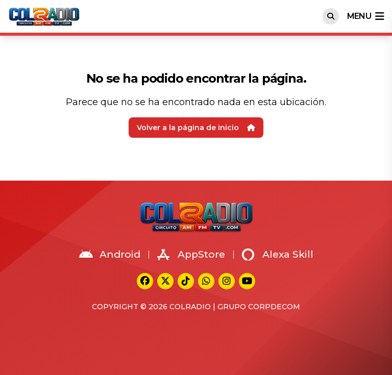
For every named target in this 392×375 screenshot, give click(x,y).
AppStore (191, 254)
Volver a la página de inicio (196, 127)
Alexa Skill (277, 254)
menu (365, 16)
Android (109, 254)
